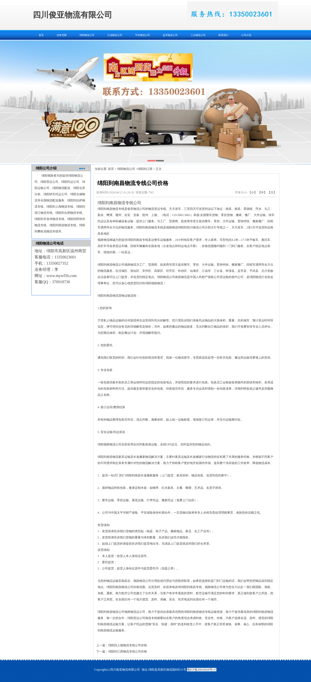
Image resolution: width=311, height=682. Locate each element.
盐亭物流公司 (170, 35)
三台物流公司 (198, 35)
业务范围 (62, 35)
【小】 (252, 192)
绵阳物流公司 (86, 35)
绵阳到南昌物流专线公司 (119, 203)
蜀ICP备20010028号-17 (201, 669)
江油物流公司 (114, 35)
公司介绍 (246, 35)
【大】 (272, 192)
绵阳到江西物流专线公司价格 (127, 651)
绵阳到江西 (145, 169)
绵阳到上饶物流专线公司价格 (127, 645)
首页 (41, 35)
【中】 (262, 192)
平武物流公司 (142, 35)
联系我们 (223, 35)
